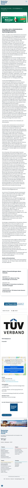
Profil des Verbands (6, 415)
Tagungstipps (17, 465)
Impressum (12, 478)
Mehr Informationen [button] (14, 365)
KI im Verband (3, 449)
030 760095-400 (8, 378)
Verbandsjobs (17, 463)
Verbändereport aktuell (18, 450)
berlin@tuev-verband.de (10, 380)
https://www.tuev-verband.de (12, 381)
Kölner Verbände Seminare (5, 469)
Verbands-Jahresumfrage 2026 (6, 457)
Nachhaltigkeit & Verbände (5, 452)
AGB (4, 478)
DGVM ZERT (17, 466)
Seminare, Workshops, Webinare (6, 462)
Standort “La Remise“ (4, 472)
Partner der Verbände (18, 462)
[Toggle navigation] (26, 1)
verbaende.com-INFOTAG (5, 467)
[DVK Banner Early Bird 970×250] (14, 17)
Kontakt (2, 442)
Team (23, 478)
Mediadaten (7, 442)
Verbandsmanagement (4, 451)
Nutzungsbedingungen (18, 478)
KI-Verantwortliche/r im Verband (6, 466)
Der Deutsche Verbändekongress (6, 468)
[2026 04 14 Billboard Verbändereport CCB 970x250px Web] (14, 420)
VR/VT (11, 442)
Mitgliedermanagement (4, 450)
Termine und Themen (18, 452)
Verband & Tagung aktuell (19, 451)
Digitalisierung (3, 455)
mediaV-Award (17, 454)
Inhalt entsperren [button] (13, 367)
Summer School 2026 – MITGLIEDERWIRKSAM (4, 464)
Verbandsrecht (3, 454)
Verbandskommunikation (5, 456)
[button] (2, 486)
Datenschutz (8, 478)
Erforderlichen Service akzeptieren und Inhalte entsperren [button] (13, 371)
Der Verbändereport (18, 449)
